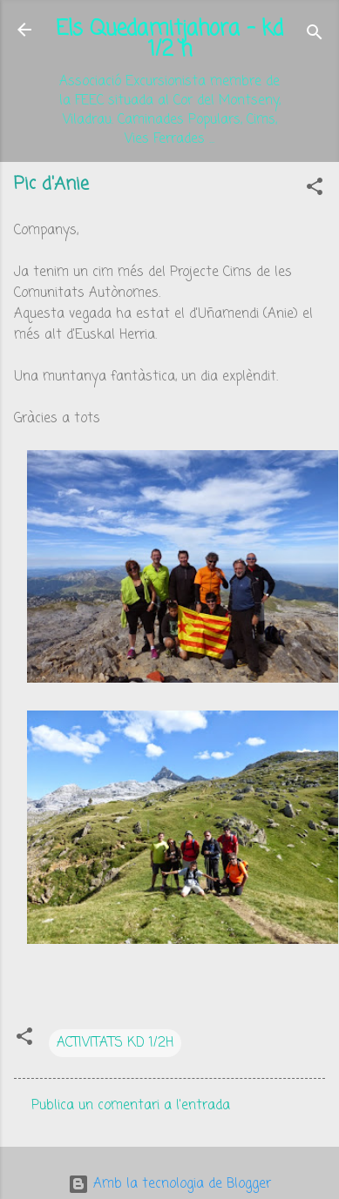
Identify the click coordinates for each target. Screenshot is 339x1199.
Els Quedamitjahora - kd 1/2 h (169, 39)
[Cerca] (314, 35)
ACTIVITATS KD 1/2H (115, 1043)
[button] (314, 190)
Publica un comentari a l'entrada (130, 1105)
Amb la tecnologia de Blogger (169, 1184)
